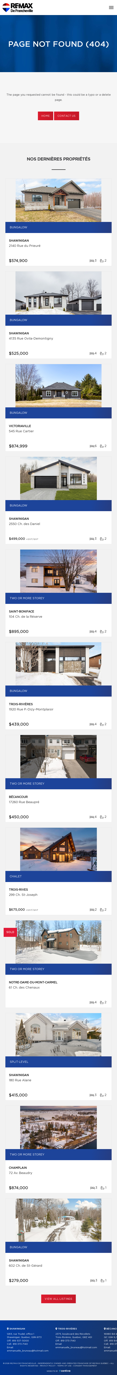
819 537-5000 (20, 1341)
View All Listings (58, 1299)
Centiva (64, 1371)
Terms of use (64, 1366)
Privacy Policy (47, 1366)
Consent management (85, 1366)
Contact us (66, 116)
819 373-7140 (20, 1344)
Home (45, 116)
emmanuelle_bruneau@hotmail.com (28, 1351)
